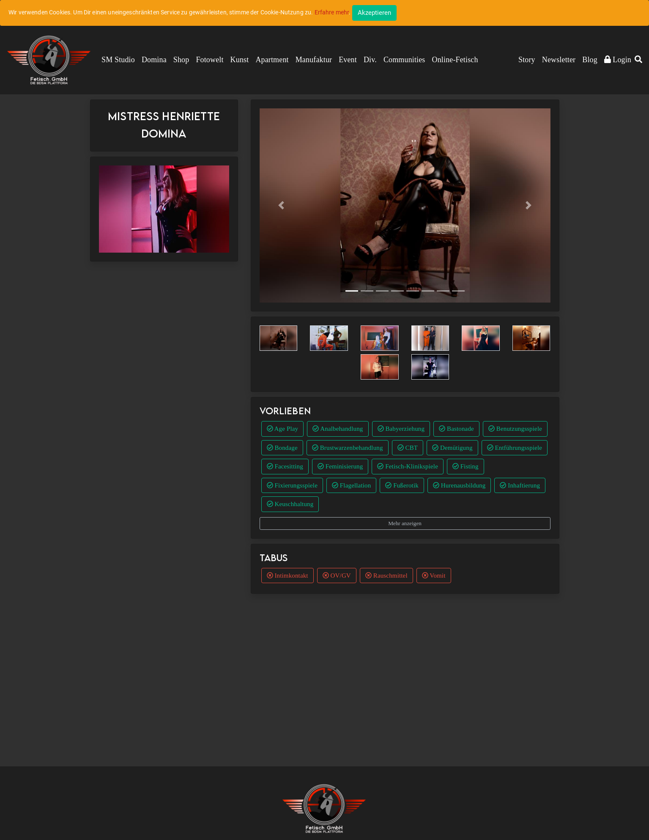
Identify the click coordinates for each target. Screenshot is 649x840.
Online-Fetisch (455, 59)
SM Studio (118, 59)
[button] (638, 60)
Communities (404, 59)
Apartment (271, 59)
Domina (154, 59)
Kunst (239, 59)
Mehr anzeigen (405, 523)
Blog (589, 59)
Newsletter (558, 59)
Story (526, 59)
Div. (370, 59)
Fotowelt (209, 59)
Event (348, 59)
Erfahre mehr (332, 12)
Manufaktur (314, 59)
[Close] (374, 13)
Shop (181, 59)
